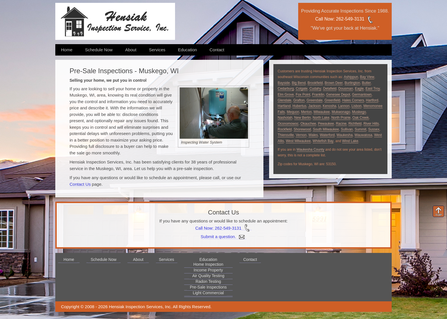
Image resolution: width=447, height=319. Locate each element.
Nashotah (285, 118)
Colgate (301, 89)
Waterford (327, 135)
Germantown (362, 95)
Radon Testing (208, 281)
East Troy (372, 89)
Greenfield (332, 100)
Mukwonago (341, 112)
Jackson (314, 106)
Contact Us (80, 184)
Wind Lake (350, 141)
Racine (341, 124)
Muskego (359, 112)
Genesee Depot (338, 95)
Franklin (318, 95)
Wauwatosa (363, 135)
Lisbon (356, 106)
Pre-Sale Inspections (208, 287)
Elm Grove (286, 95)
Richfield (354, 124)
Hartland (284, 106)
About (130, 49)
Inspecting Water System (201, 142)
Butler (366, 83)
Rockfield (285, 129)
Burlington (352, 83)
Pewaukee (326, 124)
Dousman (345, 89)
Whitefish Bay (323, 141)
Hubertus (299, 106)
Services (157, 49)
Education (187, 49)
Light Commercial (208, 293)
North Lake (321, 118)
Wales (313, 135)
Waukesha (345, 135)
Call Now (324, 19)
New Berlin (302, 118)
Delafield (329, 89)
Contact (217, 49)
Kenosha (329, 106)
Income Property (208, 270)
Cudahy (315, 89)
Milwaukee (322, 112)
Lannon (344, 106)
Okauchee (308, 124)
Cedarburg (286, 89)
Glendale (284, 100)
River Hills (371, 124)
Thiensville (286, 135)
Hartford (372, 100)
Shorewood (302, 129)
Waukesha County (310, 150)
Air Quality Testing (208, 275)
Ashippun (351, 77)
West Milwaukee (298, 141)
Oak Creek (360, 118)
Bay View (367, 77)
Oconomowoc (288, 124)
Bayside (284, 83)
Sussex (373, 129)
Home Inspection (208, 264)
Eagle (359, 89)
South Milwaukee (326, 129)
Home (66, 49)
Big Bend (299, 83)
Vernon (301, 135)
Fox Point (303, 95)
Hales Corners (353, 100)
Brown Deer (334, 83)
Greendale (314, 100)
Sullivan (347, 129)
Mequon (293, 112)
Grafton (299, 100)
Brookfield (315, 83)
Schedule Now (99, 49)
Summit (360, 129)
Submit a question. (223, 236)
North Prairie (340, 118)
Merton (306, 112)
